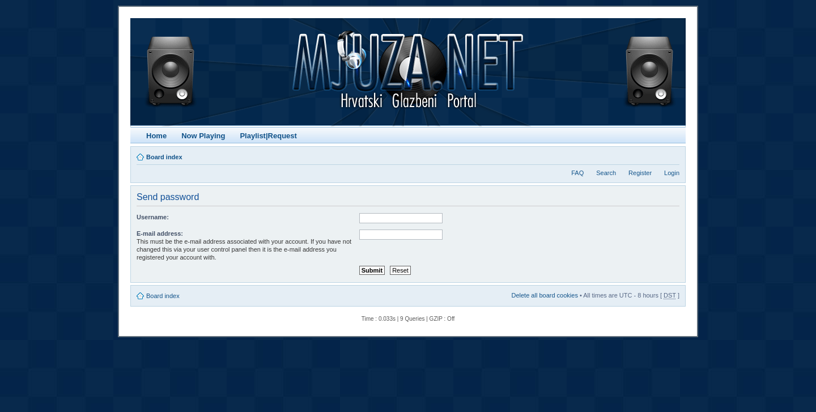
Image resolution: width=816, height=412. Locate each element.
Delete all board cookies (544, 295)
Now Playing (203, 135)
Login (671, 172)
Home (156, 135)
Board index (164, 157)
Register (640, 172)
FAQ (577, 172)
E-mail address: (160, 233)
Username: (153, 217)
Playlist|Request (268, 135)
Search (606, 172)
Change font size (671, 155)
